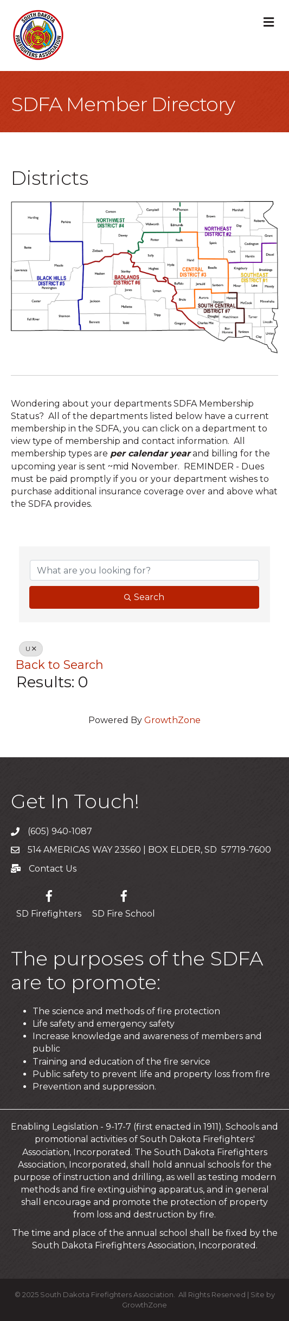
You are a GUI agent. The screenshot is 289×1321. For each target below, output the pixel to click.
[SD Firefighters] (48, 902)
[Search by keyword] (144, 570)
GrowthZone (172, 720)
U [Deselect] (30, 649)
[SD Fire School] (123, 902)
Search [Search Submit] (144, 597)
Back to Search (60, 665)
